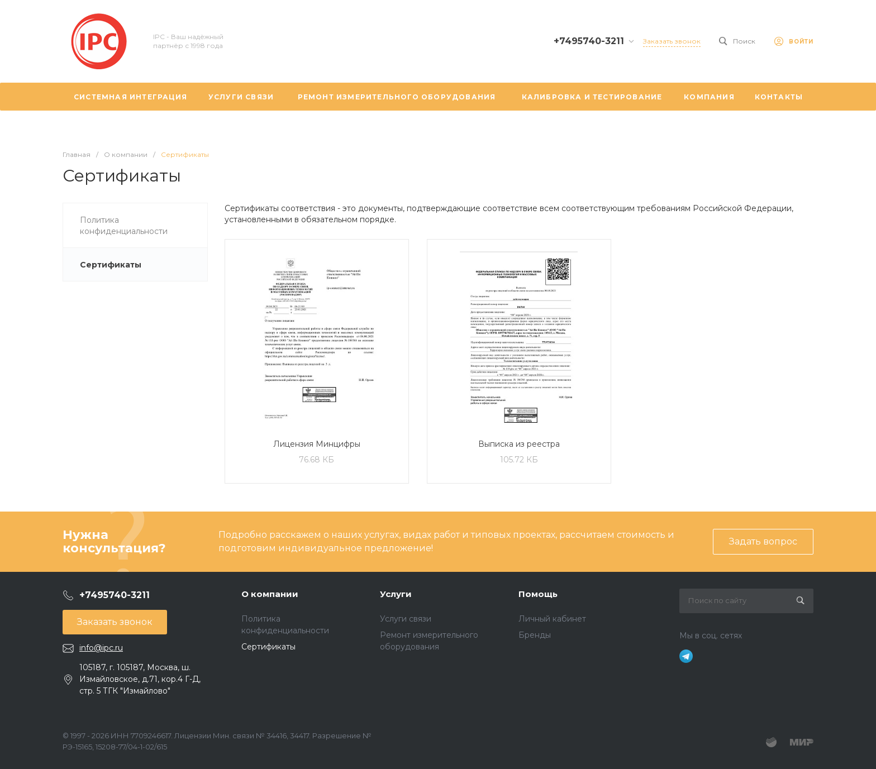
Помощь (538, 594)
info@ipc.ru (101, 648)
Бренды (534, 635)
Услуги (396, 594)
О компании (269, 594)
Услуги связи (405, 619)
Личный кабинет (552, 619)
